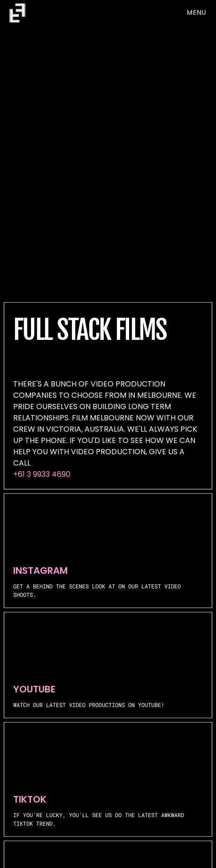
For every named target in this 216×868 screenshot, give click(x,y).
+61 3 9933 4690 (41, 474)
